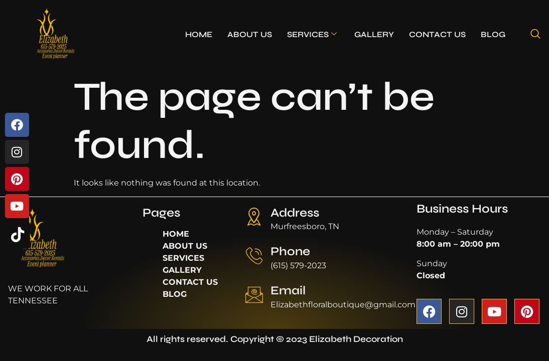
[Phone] (254, 255)
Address (294, 213)
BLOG (493, 34)
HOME (198, 34)
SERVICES (312, 34)
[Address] (254, 216)
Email (288, 290)
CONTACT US (437, 34)
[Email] (254, 294)
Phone (290, 251)
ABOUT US (249, 34)
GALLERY (374, 34)
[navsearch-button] (535, 35)
